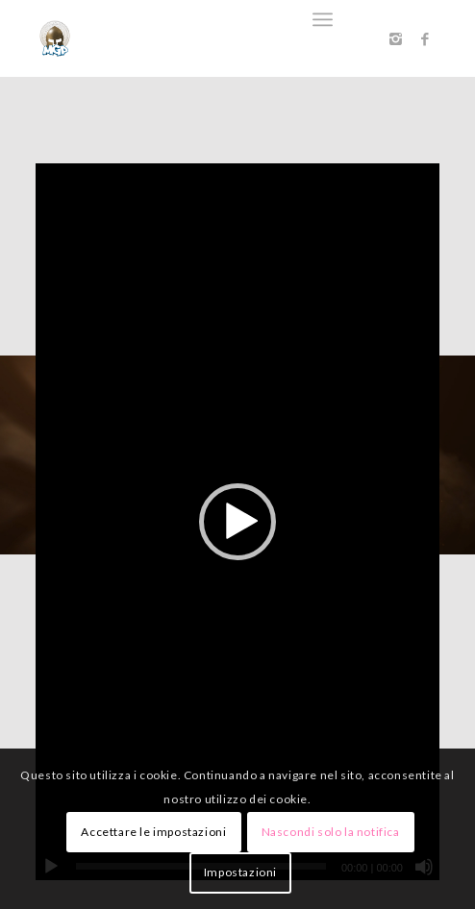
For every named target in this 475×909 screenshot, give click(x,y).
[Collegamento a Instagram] (396, 39)
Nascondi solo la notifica (331, 831)
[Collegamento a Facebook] (425, 39)
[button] (237, 521)
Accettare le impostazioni (153, 831)
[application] (237, 521)
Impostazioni (240, 872)
